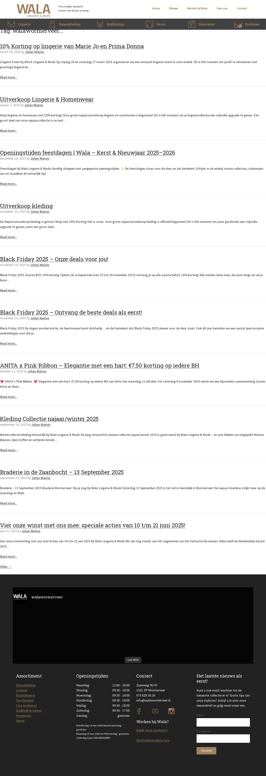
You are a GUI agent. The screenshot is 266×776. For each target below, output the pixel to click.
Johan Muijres (34, 52)
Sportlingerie (25, 700)
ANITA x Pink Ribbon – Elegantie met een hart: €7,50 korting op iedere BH (99, 365)
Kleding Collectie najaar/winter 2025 (49, 418)
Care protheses (26, 706)
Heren (20, 721)
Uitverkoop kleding (26, 206)
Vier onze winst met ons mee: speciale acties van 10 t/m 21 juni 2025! (92, 525)
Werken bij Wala (197, 8)
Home (156, 8)
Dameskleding (25, 685)
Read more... (8, 77)
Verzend (206, 750)
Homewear (23, 716)
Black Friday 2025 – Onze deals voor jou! (54, 259)
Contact (242, 8)
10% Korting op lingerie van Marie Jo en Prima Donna (72, 46)
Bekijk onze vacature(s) (152, 730)
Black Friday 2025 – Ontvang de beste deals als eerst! (71, 312)
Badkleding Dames (29, 710)
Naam (201, 715)
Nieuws (173, 8)
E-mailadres (204, 731)
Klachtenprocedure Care (153, 740)
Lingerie (21, 690)
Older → (6, 567)
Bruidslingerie (25, 695)
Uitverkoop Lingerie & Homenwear (47, 99)
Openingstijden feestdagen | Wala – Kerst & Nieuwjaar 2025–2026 (87, 152)
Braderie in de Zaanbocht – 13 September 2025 (62, 472)
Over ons (222, 8)
